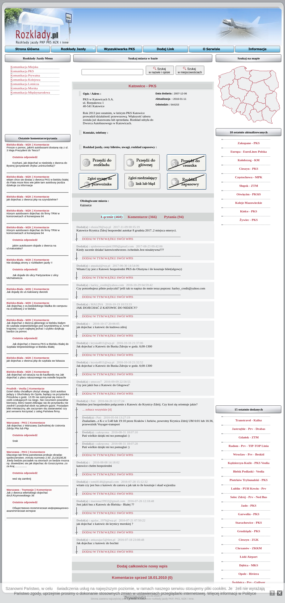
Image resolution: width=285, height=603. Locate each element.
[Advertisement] (145, 27)
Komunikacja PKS (22, 71)
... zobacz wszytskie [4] (97, 409)
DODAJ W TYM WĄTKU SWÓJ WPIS (107, 239)
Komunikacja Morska (24, 88)
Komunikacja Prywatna (25, 75)
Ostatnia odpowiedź (25, 157)
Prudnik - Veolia (16, 388)
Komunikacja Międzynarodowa (30, 92)
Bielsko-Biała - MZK (19, 144)
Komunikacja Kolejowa (25, 79)
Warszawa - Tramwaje (20, 489)
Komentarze (41, 144)
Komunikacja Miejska (24, 67)
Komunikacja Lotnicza (25, 84)
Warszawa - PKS (17, 422)
